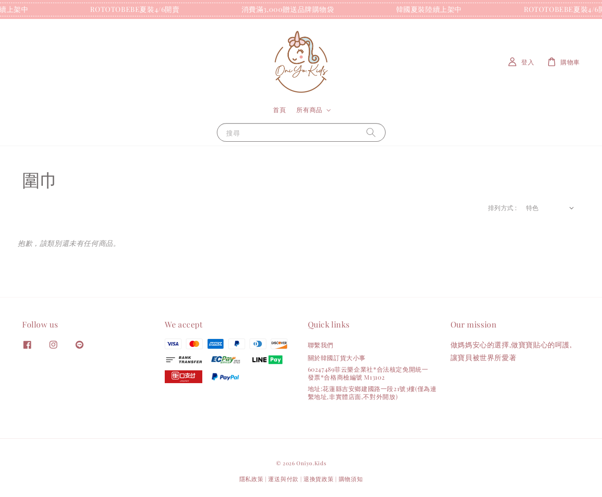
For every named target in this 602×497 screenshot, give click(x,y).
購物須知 (351, 478)
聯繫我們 (320, 345)
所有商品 (309, 110)
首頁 (279, 109)
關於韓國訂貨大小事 (337, 358)
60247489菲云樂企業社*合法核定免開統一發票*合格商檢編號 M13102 (368, 373)
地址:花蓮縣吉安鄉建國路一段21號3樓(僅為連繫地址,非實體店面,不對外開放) (372, 392)
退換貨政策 (318, 478)
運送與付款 (283, 478)
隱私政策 (251, 478)
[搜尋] (371, 132)
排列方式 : (502, 207)
